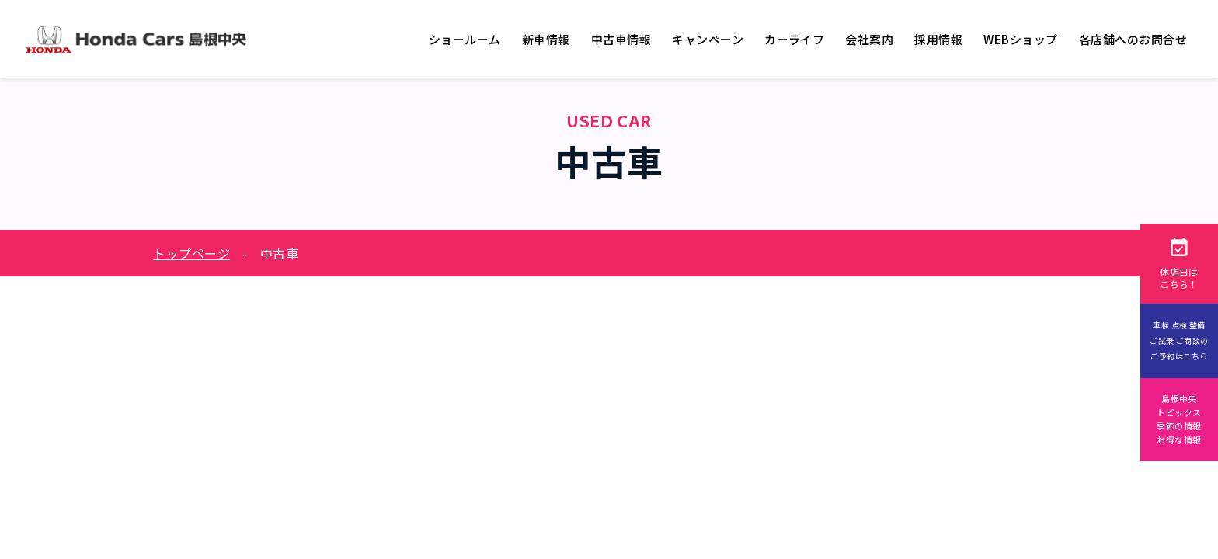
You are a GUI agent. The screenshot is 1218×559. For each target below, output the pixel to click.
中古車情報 (621, 39)
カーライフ (794, 39)
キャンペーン (707, 39)
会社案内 (869, 39)
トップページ (191, 253)
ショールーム (465, 39)
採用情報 (938, 39)
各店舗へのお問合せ (1133, 39)
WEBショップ (1020, 39)
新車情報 (546, 39)
